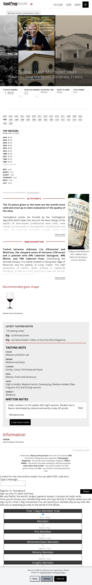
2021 (22, 116)
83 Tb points (34, 198)
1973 (63, 119)
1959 (5, 123)
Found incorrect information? (21, 192)
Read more (60, 234)
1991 (5, 119)
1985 (40, 119)
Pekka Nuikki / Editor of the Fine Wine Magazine (40, 340)
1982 (45, 119)
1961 (80, 119)
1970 (74, 119)
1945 (11, 123)
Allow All (60, 579)
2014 (57, 116)
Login (68, 4)
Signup (78, 4)
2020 (28, 116)
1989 (16, 119)
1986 (34, 119)
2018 (34, 116)
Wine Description (34, 241)
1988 (22, 119)
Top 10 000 (58, 4)
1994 (74, 116)
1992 (80, 116)
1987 (28, 119)
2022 (16, 116)
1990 (11, 119)
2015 (51, 116)
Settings (46, 579)
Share (86, 492)
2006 (69, 116)
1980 (51, 119)
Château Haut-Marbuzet (30, 76)
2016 (45, 116)
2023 (11, 116)
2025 (5, 116)
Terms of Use (45, 572)
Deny (35, 579)
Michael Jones (21, 335)
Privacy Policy (60, 572)
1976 (57, 119)
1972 (69, 119)
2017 (40, 116)
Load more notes (20, 422)
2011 (63, 116)
